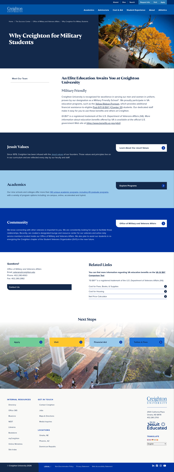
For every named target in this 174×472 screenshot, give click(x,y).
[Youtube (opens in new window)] (165, 465)
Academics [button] (89, 10)
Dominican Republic (47, 446)
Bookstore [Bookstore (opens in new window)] (13, 432)
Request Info (145, 2)
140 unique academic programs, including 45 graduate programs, (79, 192)
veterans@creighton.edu (23, 272)
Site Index (13, 449)
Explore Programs (128, 185)
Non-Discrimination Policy (64, 466)
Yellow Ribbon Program (107, 103)
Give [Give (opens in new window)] (123, 2)
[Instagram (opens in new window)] (161, 465)
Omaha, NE (44, 435)
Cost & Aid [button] (118, 10)
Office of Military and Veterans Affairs (46, 21)
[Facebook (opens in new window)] (157, 465)
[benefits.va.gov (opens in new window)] (103, 123)
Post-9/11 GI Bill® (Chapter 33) (108, 107)
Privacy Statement (82, 466)
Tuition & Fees (141, 342)
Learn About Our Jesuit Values (134, 147)
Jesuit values (57, 154)
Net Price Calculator (98, 296)
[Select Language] (156, 443)
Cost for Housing (96, 291)
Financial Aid (100, 342)
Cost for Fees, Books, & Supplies (103, 286)
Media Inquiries (45, 421)
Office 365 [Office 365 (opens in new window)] (13, 410)
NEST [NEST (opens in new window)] (11, 421)
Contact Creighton (46, 404)
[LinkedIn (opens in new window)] (153, 465)
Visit (155, 2)
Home (11, 21)
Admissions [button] (103, 10)
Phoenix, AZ (44, 440)
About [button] (152, 10)
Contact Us (14, 287)
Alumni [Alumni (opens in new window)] (115, 2)
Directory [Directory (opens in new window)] (12, 404)
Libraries (12, 427)
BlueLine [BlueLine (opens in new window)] (12, 416)
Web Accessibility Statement (102, 466)
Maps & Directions (46, 416)
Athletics (162, 10)
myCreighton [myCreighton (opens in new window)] (14, 438)
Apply (163, 2)
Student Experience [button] (136, 10)
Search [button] (131, 2)
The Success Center (23, 21)
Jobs (41, 410)
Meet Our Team (20, 78)
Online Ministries (15, 444)
